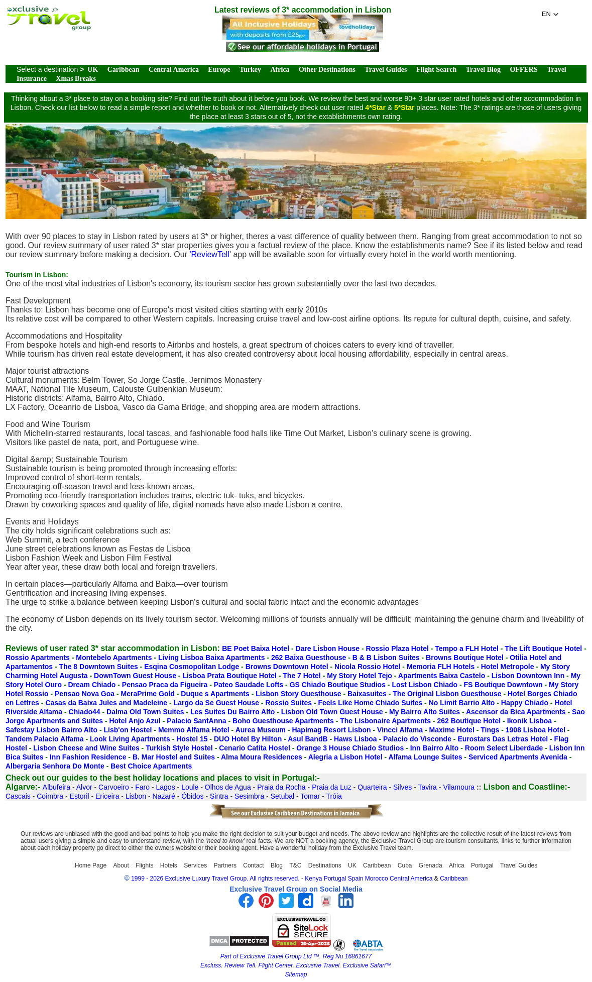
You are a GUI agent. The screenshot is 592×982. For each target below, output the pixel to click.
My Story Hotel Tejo (359, 676)
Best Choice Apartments (151, 766)
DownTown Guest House (135, 676)
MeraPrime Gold (148, 694)
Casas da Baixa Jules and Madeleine (106, 703)
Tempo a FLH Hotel (467, 648)
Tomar (310, 796)
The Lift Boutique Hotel (543, 648)
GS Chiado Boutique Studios (338, 685)
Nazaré (164, 796)
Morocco (376, 878)
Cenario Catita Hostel (254, 748)
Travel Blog (483, 69)
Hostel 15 (191, 739)
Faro (142, 787)
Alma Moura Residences (261, 757)
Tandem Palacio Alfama (45, 739)
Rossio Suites (288, 703)
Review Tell (239, 965)
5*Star (404, 107)
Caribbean (123, 69)
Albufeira (56, 787)
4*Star (375, 107)
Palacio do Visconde (417, 739)
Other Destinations (327, 69)
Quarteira (372, 787)
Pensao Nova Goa (84, 694)
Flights (144, 865)
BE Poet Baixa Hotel (255, 648)
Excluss (210, 965)
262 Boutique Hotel (469, 721)
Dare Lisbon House (328, 648)
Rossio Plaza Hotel (397, 648)
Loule (189, 787)
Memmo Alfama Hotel (193, 730)
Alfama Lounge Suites (425, 757)
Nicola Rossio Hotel (367, 667)
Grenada (430, 865)
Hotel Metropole (507, 667)
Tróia (333, 796)
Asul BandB (307, 739)
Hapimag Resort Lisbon (331, 730)
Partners (225, 865)
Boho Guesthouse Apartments (283, 721)
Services (195, 865)
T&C (295, 865)
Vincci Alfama (400, 730)
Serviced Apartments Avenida (517, 757)
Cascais (18, 796)
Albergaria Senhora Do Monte (55, 766)
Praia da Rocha (281, 787)
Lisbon (136, 796)
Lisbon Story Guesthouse (298, 694)
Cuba (405, 865)
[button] (550, 14)
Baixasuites (367, 694)
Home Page (90, 865)
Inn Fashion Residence (88, 757)
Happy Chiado (524, 703)
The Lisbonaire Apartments (385, 721)
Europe (219, 69)
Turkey (250, 69)
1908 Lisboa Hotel (535, 730)
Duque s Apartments (215, 694)
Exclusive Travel (317, 965)
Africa (279, 69)
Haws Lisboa (355, 739)
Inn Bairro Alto (434, 748)
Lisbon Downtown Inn (528, 676)
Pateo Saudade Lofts (248, 685)
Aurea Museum (260, 730)
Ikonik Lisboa (529, 721)
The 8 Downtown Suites (98, 667)
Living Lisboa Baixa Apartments (211, 657)
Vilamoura (459, 787)
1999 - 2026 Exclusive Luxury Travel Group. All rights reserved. (215, 878)
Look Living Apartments (130, 739)
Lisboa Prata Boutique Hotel (229, 676)
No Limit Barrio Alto (462, 703)
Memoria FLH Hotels (441, 667)
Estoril (79, 796)
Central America (174, 69)
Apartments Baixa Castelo (442, 676)
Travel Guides (386, 69)
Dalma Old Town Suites (145, 712)
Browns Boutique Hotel (465, 657)
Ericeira (107, 796)
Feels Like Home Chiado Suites (370, 703)
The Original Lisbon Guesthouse (447, 694)
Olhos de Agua (228, 787)
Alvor (84, 787)
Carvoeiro (113, 787)
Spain (356, 878)
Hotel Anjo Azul (134, 721)
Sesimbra (249, 796)
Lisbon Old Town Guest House (332, 712)
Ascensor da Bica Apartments (516, 712)
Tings (490, 730)
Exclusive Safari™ (367, 965)
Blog (277, 865)
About (121, 865)
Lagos (165, 787)
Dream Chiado (91, 685)
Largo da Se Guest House (216, 703)
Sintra (219, 796)
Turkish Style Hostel (179, 748)
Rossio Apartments (38, 657)
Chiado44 (84, 712)
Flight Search (436, 69)
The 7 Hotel (301, 676)
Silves (402, 787)
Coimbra (50, 796)
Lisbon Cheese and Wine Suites (86, 748)
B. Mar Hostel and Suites (174, 757)
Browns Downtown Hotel (287, 667)
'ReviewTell (209, 254)
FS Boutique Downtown (503, 685)
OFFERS (523, 69)
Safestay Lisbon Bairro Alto (51, 730)
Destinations (324, 865)
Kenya (313, 878)
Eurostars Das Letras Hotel (502, 739)
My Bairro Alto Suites (424, 712)
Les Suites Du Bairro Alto (232, 712)
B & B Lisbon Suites (386, 657)
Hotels (168, 865)
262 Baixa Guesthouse (308, 657)
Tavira (427, 787)
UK (92, 69)
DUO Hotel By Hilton (248, 739)
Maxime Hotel (452, 730)
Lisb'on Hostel (128, 730)
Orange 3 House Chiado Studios (350, 748)
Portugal (482, 865)
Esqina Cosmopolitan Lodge (191, 667)
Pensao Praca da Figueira (164, 685)
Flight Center (276, 965)
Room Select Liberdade (504, 748)
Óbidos (192, 796)
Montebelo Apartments (114, 657)
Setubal (282, 796)
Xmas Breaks (75, 78)
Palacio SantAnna (196, 721)
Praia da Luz (331, 787)
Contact (253, 865)
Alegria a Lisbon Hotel (345, 757)
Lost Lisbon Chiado (424, 685)
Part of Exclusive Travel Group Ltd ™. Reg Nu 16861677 (296, 956)
